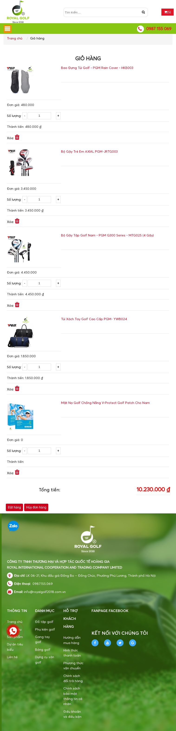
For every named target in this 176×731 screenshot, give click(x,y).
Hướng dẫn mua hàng (72, 639)
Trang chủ (14, 38)
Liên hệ (12, 657)
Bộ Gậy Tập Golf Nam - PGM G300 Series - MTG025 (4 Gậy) (107, 235)
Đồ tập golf (44, 622)
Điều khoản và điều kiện (72, 713)
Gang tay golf (42, 639)
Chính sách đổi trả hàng (73, 678)
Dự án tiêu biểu (15, 646)
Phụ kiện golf (45, 629)
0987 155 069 (158, 28)
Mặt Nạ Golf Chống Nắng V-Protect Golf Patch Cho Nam (105, 403)
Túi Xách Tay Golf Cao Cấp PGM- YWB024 (94, 319)
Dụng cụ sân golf (44, 659)
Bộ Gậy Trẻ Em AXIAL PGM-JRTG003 (89, 151)
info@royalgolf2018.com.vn (45, 592)
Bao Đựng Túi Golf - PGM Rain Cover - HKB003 (97, 68)
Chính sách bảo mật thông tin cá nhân (72, 696)
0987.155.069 (43, 584)
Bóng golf (42, 649)
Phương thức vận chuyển (73, 665)
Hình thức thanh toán (72, 652)
